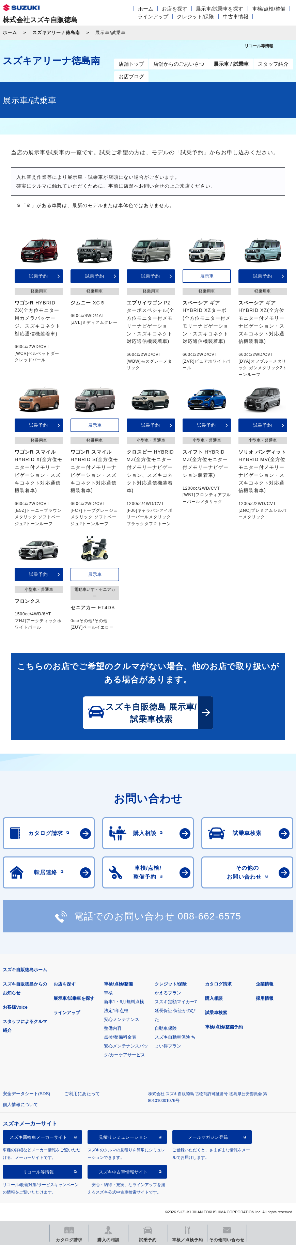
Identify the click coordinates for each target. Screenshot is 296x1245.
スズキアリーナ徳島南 (56, 32)
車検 (108, 992)
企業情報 (265, 984)
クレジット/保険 (195, 16)
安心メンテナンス (121, 1019)
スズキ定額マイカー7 (176, 1001)
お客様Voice (15, 1007)
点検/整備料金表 (120, 1037)
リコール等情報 (38, 1172)
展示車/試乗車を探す (219, 8)
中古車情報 (235, 16)
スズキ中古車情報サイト (123, 1172)
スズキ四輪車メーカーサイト (38, 1137)
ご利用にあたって (82, 1093)
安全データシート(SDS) (26, 1093)
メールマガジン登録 (208, 1137)
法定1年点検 (116, 1010)
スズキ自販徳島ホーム (25, 969)
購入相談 (214, 998)
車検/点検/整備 (268, 8)
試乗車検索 (216, 1012)
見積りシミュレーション (123, 1137)
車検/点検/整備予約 (224, 1026)
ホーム (145, 8)
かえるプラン (168, 992)
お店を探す (174, 8)
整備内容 (113, 1028)
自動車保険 (166, 1028)
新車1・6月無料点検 (124, 1001)
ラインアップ (153, 16)
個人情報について (20, 1104)
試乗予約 (38, 276)
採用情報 (265, 998)
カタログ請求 (218, 984)
